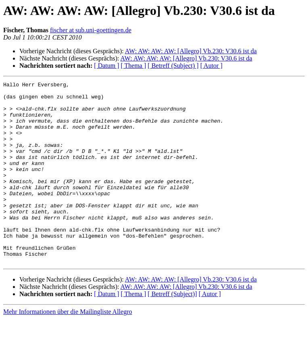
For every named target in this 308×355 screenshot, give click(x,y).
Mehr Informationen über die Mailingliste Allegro (67, 348)
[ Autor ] (211, 65)
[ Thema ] (133, 65)
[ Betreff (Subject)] (172, 330)
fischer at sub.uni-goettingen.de (90, 30)
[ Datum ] (106, 65)
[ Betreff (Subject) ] (173, 65)
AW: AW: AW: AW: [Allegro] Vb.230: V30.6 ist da (191, 51)
